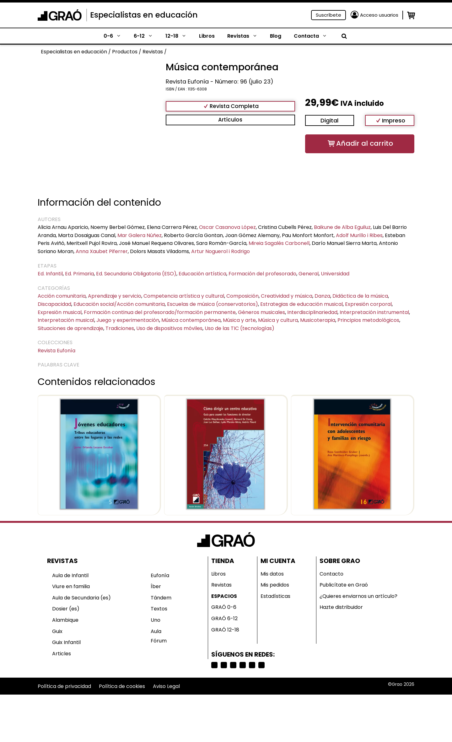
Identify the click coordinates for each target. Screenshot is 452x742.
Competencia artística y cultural (183, 296)
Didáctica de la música (360, 296)
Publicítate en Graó (344, 584)
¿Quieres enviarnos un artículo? (358, 596)
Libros (207, 36)
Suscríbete (328, 15)
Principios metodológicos (368, 320)
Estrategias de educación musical (301, 304)
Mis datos (272, 573)
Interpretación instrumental (374, 312)
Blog (275, 36)
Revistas (245, 36)
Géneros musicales (261, 312)
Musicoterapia (317, 320)
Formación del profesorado (262, 273)
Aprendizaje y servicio (114, 296)
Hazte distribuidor (341, 607)
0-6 (115, 36)
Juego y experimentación (127, 320)
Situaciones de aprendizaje (70, 328)
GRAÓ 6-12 (224, 618)
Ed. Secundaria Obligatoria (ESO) (136, 273)
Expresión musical (60, 312)
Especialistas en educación (144, 14)
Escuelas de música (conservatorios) (212, 304)
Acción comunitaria (62, 296)
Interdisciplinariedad (312, 312)
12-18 (179, 36)
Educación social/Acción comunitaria (119, 304)
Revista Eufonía (56, 350)
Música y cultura (278, 320)
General (309, 273)
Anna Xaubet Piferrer (102, 251)
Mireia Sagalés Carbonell (279, 243)
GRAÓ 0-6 (223, 607)
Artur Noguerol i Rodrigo (220, 251)
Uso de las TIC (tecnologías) (239, 328)
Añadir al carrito (364, 143)
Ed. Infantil (50, 273)
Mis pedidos (275, 584)
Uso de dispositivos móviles (169, 328)
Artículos (230, 119)
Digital (329, 120)
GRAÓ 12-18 (225, 629)
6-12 (146, 36)
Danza (322, 296)
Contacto (331, 573)
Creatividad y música (286, 296)
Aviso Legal (166, 686)
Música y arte (239, 320)
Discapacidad (54, 304)
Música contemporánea (191, 320)
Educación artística (202, 273)
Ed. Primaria (79, 273)
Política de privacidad (64, 686)
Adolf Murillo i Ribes (359, 235)
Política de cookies (122, 686)
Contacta (313, 36)
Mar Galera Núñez (139, 235)
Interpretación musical (66, 320)
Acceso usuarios (379, 15)
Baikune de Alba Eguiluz (342, 227)
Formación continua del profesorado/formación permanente (160, 312)
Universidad (335, 273)
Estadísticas (275, 596)
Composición (242, 296)
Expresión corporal (368, 304)
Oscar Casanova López (227, 227)
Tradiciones (119, 328)
